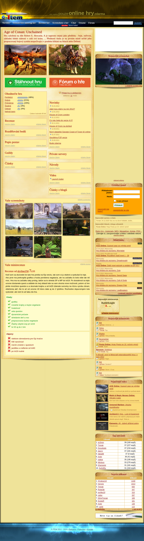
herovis (101, 484)
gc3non (101, 442)
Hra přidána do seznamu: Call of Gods (111, 280)
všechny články (10, 124)
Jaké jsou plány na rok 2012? (62, 109)
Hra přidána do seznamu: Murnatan (110, 251)
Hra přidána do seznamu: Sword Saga (111, 275)
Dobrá (7, 100)
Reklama (72, 529)
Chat (73, 23)
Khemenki (102, 465)
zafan (100, 495)
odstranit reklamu (119, 180)
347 (133, 490)
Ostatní (82, 23)
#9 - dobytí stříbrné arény (124, 423)
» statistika (100, 509)
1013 (133, 484)
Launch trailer (58, 179)
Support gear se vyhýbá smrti (113, 246)
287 (133, 495)
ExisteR (101, 501)
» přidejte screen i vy (133, 86)
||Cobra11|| (102, 481)
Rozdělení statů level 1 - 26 (112, 256)
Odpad (8, 109)
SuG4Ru (102, 468)
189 (133, 498)
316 (133, 492)
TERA (101, 328)
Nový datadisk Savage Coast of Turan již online (69, 132)
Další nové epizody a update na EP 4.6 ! (117, 265)
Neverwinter (104, 339)
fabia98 (101, 454)
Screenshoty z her (61, 23)
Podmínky (81, 529)
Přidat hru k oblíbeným (71, 93)
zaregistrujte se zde (121, 210)
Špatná (8, 106)
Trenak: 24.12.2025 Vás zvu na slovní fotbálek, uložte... (114, 221)
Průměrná (9, 103)
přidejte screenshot (84, 200)
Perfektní (9, 97)
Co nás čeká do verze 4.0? (61, 120)
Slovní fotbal (73, 25)
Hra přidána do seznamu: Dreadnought (111, 261)
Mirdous (101, 462)
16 (71, 96)
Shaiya (102, 334)
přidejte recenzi (85, 264)
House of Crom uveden (59, 115)
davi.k (100, 451)
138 (133, 504)
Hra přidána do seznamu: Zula (108, 270)
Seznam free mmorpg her (24, 23)
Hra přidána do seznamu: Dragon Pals (111, 285)
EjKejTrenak (103, 498)
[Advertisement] (119, 135)
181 (133, 501)
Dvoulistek (102, 448)
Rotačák (101, 490)
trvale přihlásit (122, 201)
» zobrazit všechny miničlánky (129, 293)
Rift (100, 323)
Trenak (100, 445)
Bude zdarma (55, 143)
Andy (100, 457)
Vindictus (104, 350)
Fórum (91, 23)
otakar (100, 460)
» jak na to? (136, 509)
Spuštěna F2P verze (58, 137)
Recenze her (44, 23)
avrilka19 (101, 492)
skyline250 (23, 271)
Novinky (6, 23)
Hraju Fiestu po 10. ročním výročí (112, 227)
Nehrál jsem (10, 111)
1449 (133, 481)
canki (101, 507)
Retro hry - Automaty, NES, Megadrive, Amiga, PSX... (119, 231)
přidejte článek (41, 124)
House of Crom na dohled (60, 126)
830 (133, 487)
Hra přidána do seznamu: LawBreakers (111, 290)
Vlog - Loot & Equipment (124, 414)
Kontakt (90, 529)
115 (133, 507)
